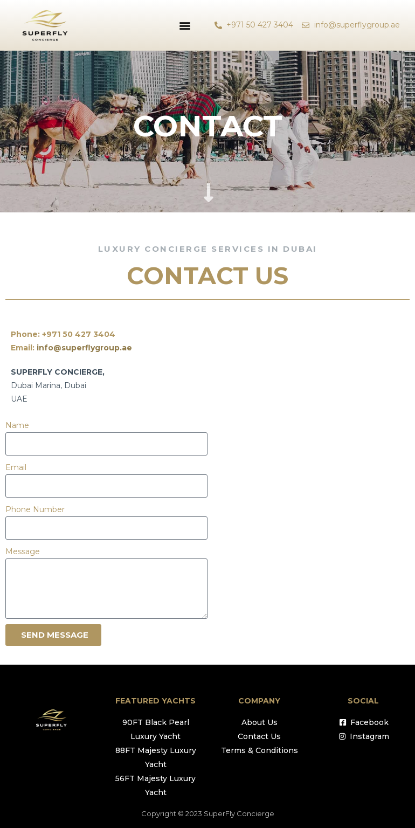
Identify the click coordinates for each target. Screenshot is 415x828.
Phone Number (35, 509)
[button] (184, 25)
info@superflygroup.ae (84, 348)
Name (17, 425)
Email (15, 467)
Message (22, 551)
